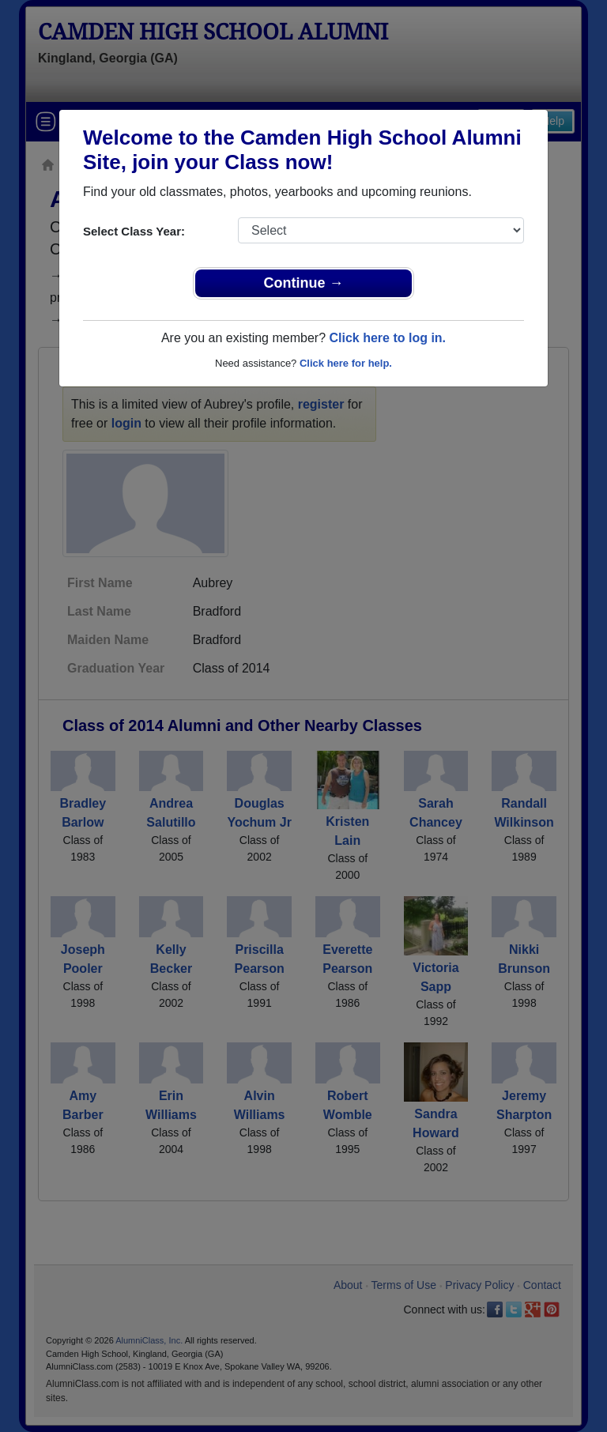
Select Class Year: (134, 231)
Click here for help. (346, 363)
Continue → (304, 283)
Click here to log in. (387, 338)
